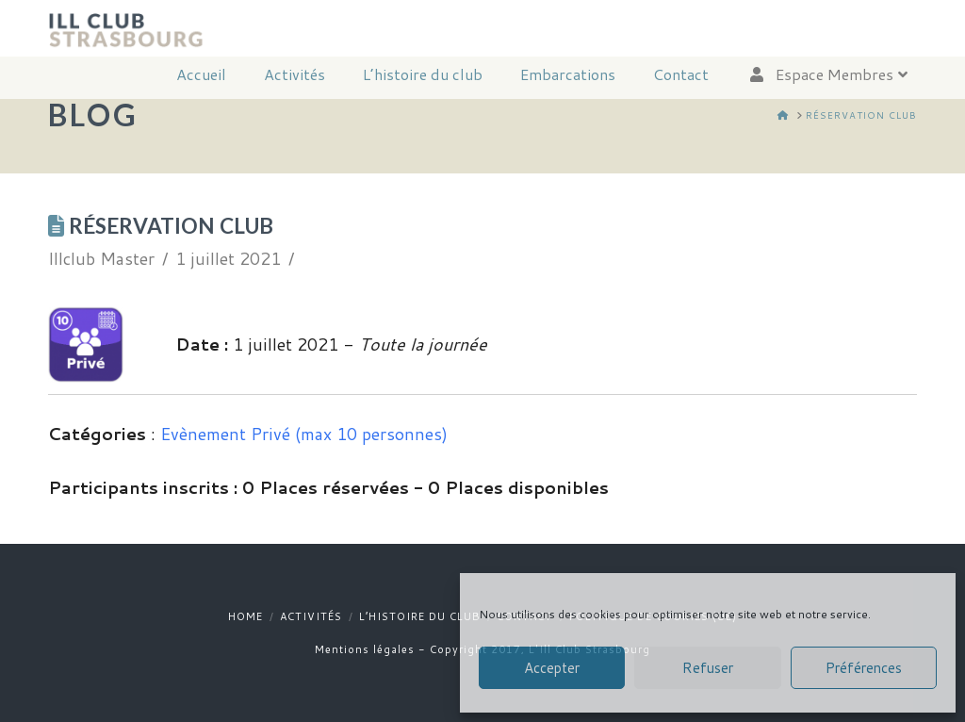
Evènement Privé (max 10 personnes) (304, 433)
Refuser (707, 668)
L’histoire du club (420, 616)
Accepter (552, 668)
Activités (311, 616)
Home (245, 616)
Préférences (864, 668)
